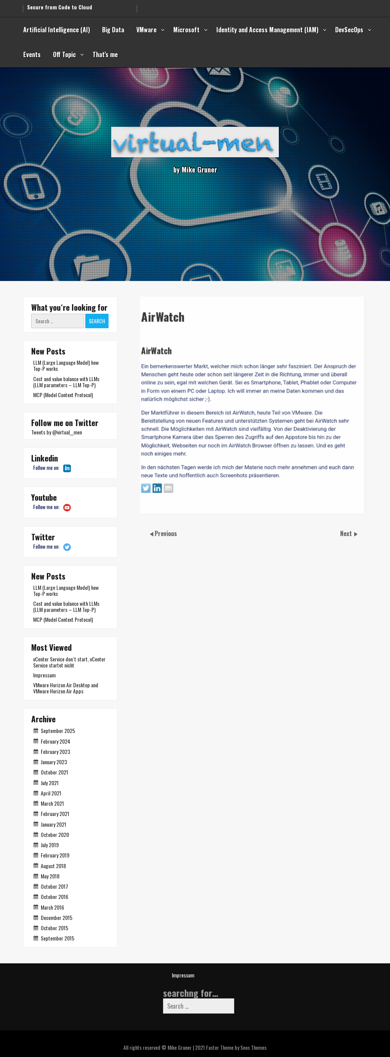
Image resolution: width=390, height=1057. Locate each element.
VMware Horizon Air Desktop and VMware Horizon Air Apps (65, 688)
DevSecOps (349, 29)
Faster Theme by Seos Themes (236, 1047)
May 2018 (50, 876)
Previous (166, 533)
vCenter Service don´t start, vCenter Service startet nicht (69, 662)
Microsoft (186, 29)
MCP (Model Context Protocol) (63, 395)
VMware (146, 29)
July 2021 (50, 783)
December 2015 (56, 917)
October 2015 (54, 928)
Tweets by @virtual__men (56, 432)
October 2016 (54, 897)
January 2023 (54, 762)
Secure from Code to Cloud (59, 5)
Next (346, 533)
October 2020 (55, 834)
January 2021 (53, 824)
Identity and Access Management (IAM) (267, 29)
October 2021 (54, 772)
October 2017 (54, 886)
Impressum (44, 675)
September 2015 (57, 938)
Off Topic (64, 54)
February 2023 (55, 751)
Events (32, 54)
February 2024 (55, 741)
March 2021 (52, 803)
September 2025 (58, 730)
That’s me (105, 54)
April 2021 (51, 793)
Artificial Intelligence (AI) (56, 29)
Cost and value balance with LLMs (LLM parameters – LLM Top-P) (66, 382)
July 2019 (50, 845)
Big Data (113, 29)
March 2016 (52, 907)
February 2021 (55, 813)
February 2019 (55, 855)
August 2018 (53, 866)
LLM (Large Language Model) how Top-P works (66, 365)
